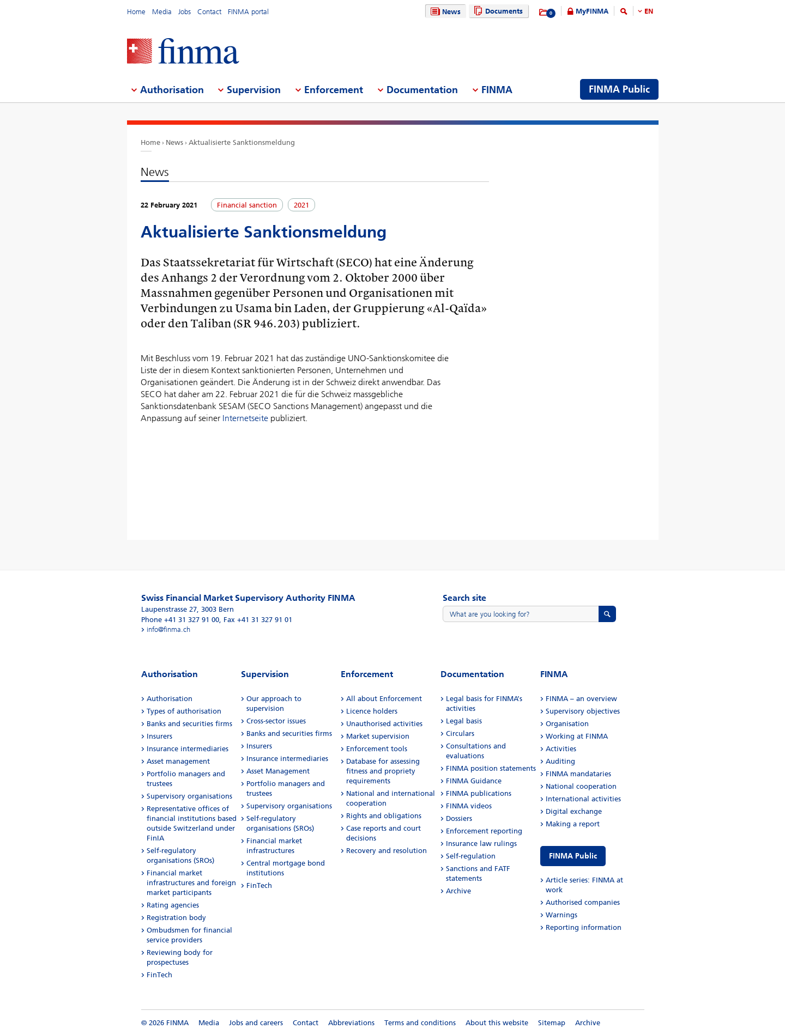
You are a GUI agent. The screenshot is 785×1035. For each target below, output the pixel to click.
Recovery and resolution (386, 851)
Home (136, 12)
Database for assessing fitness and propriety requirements (383, 771)
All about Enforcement (384, 699)
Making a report (573, 824)
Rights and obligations (383, 816)
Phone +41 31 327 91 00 (180, 620)
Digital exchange (574, 811)
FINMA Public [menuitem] (619, 89)
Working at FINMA (577, 736)
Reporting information (583, 927)
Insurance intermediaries (187, 749)
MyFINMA (592, 11)
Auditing (560, 761)
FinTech (159, 975)
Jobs (184, 12)
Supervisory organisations (189, 796)
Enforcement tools (376, 749)
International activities (583, 799)
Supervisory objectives (583, 711)
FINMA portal (248, 12)
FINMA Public (573, 856)
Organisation (567, 724)
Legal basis (464, 721)
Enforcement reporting (484, 831)
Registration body (176, 918)
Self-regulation (471, 856)
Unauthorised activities (384, 724)
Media (162, 12)
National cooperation (581, 786)
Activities (561, 749)
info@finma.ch (168, 629)
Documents (497, 11)
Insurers (159, 736)
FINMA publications (478, 793)
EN (648, 11)
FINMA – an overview (581, 699)
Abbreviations (351, 1023)
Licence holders (371, 711)
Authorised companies (583, 902)
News (444, 12)
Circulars (460, 733)
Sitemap (551, 1023)
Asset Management (278, 771)
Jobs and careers (256, 1023)
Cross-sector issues (276, 721)
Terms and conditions (420, 1023)
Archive (458, 891)
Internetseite (245, 418)
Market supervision (377, 736)
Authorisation (169, 699)
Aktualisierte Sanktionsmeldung (242, 142)
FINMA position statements (491, 768)
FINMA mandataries (578, 774)
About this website (497, 1023)
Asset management (178, 761)
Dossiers (459, 818)
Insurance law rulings (481, 843)
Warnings (561, 915)
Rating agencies (173, 905)
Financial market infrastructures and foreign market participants (191, 883)
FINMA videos (469, 806)
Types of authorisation (184, 711)
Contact (209, 12)
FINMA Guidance (474, 781)
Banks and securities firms (189, 724)
